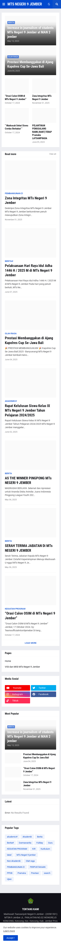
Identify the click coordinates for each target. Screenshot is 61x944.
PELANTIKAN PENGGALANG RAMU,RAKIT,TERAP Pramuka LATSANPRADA (42, 132)
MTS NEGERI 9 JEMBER (24, 4)
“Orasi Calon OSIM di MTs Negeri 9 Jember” (15, 97)
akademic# (12, 836)
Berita (39, 836)
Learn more (9, 931)
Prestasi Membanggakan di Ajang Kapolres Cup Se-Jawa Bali (30, 64)
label (9, 855)
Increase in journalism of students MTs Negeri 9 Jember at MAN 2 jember (30, 32)
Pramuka (22, 873)
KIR (33, 849)
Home (8, 661)
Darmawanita (25, 843)
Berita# (10, 843)
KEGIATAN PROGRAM (17, 849)
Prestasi (35, 873)
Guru (50, 843)
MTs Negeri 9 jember (26, 855)
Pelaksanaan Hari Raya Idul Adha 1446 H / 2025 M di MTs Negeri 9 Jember (28, 270)
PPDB (9, 873)
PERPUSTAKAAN (37, 867)
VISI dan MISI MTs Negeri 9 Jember (22, 666)
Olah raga (30, 861)
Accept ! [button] (11, 938)
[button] (3, 4)
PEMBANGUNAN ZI (16, 867)
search (47, 873)
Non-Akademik (14, 861)
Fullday (39, 843)
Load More (30, 643)
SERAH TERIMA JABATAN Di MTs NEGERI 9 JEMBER (29, 548)
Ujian (9, 879)
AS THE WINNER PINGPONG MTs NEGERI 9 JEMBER (28, 480)
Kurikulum (45, 849)
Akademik (27, 836)
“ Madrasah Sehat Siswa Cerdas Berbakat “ (16, 127)
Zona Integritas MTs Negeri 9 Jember (42, 97)
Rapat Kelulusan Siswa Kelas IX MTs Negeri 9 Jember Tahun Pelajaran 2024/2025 (27, 410)
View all (52, 154)
